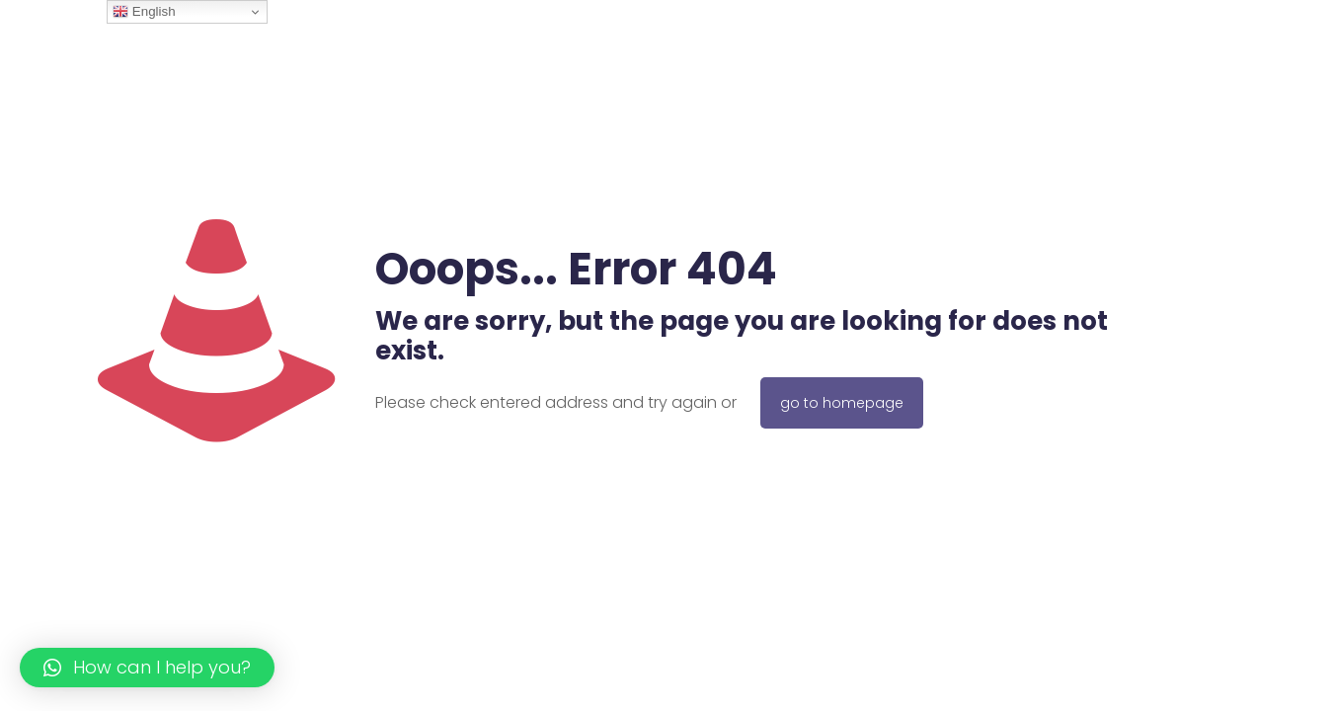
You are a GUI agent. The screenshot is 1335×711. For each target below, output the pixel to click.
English (144, 12)
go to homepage (841, 403)
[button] (147, 667)
